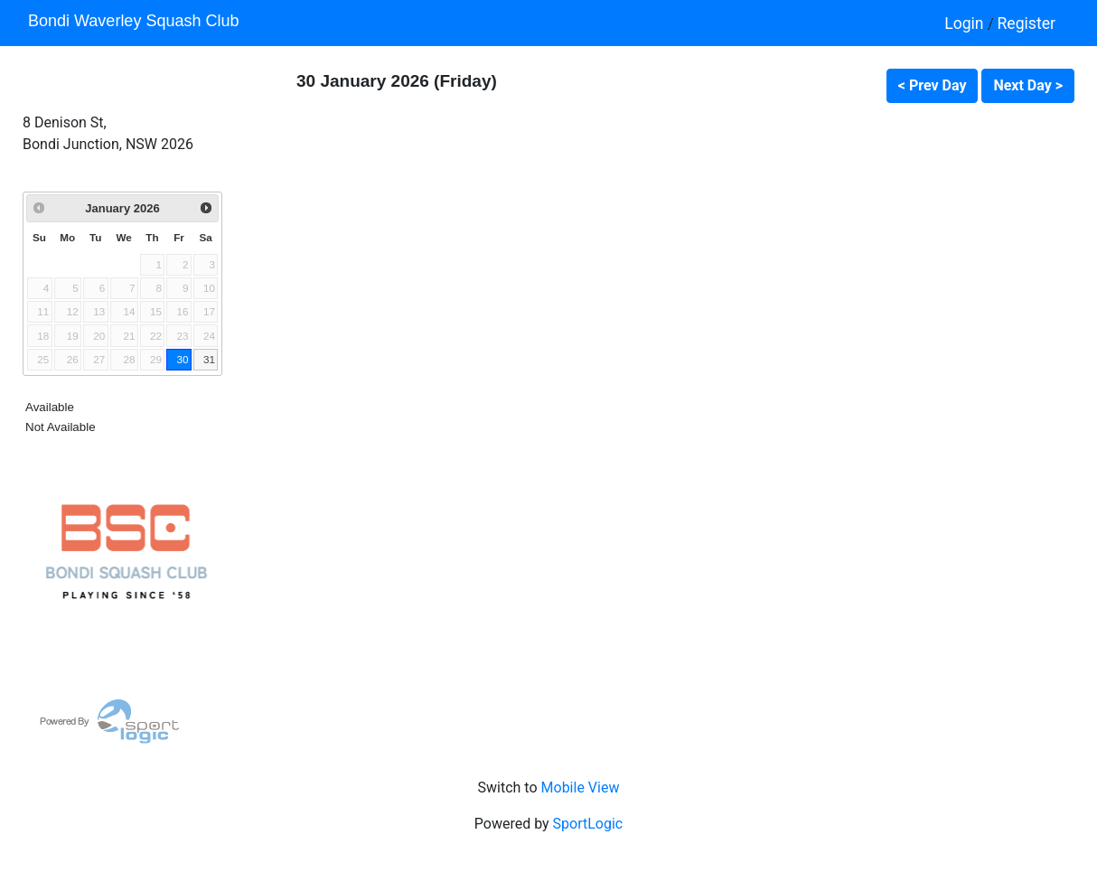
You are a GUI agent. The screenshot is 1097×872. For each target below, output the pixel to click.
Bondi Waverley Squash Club (133, 21)
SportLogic (588, 823)
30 (182, 359)
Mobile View (580, 787)
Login (966, 23)
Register (1026, 23)
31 (209, 359)
